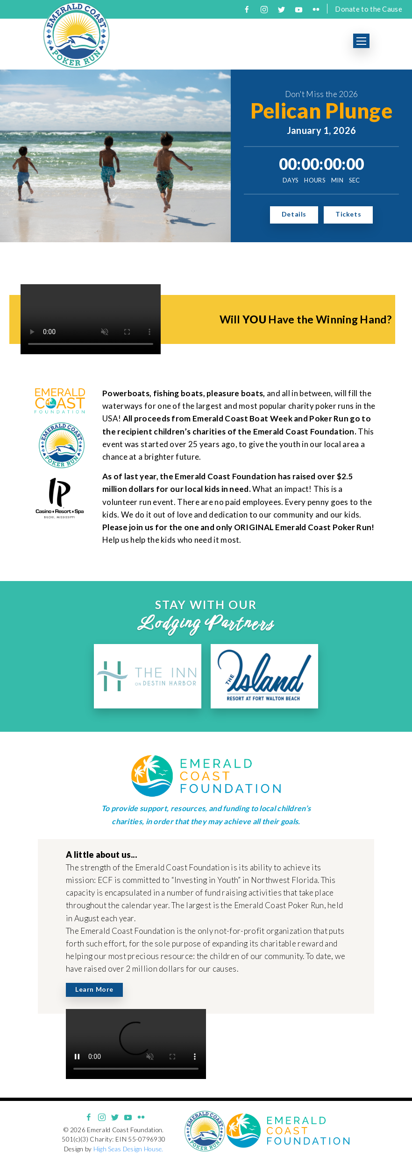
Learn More (94, 989)
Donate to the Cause (368, 9)
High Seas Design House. (128, 1149)
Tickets (348, 214)
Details (294, 214)
